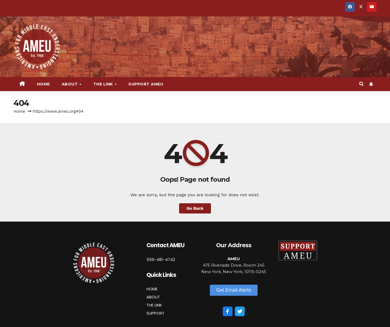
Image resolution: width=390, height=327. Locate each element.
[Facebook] (227, 311)
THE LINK (154, 305)
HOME (152, 289)
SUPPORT (155, 313)
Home (43, 84)
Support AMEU (145, 84)
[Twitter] (240, 311)
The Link (103, 84)
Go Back (195, 208)
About (70, 84)
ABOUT (153, 297)
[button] (361, 84)
